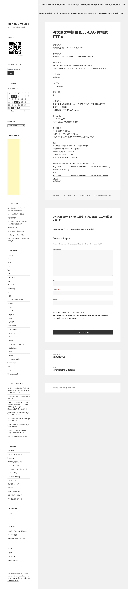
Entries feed (11, 556)
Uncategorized (12, 374)
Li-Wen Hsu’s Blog (13, 477)
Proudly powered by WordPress (64, 388)
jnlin (9, 413)
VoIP (10, 318)
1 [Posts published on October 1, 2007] (12, 96)
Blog (9, 259)
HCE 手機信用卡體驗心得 (15, 231)
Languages (11, 277)
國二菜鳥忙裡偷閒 (13, 484)
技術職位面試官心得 (20, 436)
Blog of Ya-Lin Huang (14, 454)
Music (11, 355)
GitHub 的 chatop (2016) (15, 235)
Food (9, 263)
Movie (11, 352)
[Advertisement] (13, 167)
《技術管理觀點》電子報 (15, 214)
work (13, 574)
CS (10, 296)
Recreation (11, 333)
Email (56, 290)
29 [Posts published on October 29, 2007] (12, 108)
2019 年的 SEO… (13, 227)
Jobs (8, 266)
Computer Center (16, 300)
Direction (10, 458)
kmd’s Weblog (12, 473)
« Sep (12, 111)
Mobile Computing (14, 285)
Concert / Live (15, 359)
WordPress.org (12, 564)
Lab (8, 274)
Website (56, 299)
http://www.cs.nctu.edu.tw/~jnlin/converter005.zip (73, 56)
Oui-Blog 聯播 (12, 535)
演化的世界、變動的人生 (15, 495)
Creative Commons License (17, 531)
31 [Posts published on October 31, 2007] (19, 108)
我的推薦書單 (11, 218)
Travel (9, 370)
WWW (11, 322)
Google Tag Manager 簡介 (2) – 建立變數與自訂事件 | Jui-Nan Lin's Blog (18, 404)
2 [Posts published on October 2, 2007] (15, 96)
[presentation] (67, 323)
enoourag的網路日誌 (14, 462)
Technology (11, 363)
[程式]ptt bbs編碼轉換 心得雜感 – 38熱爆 (77, 229)
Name (56, 280)
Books (11, 341)
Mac (8, 281)
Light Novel (13, 348)
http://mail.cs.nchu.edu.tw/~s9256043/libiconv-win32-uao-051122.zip (81, 166)
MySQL (11, 315)
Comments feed (13, 560)
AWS (10, 307)
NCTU (9, 292)
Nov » (26, 111)
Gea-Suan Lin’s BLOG (14, 465)
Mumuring (11, 289)
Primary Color (12, 480)
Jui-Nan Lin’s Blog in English (17, 469)
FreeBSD (12, 311)
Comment (57, 249)
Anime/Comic (13, 337)
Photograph (11, 326)
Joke (9, 270)
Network (10, 303)
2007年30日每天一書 (17, 344)
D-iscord (10, 513)
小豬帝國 (10, 488)
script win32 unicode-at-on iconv (100, 195)
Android (10, 255)
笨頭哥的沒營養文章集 (14, 499)
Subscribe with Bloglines (16, 538)
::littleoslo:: (11, 451)
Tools (9, 367)
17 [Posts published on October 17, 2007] (19, 102)
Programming (12, 329)
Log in (9, 553)
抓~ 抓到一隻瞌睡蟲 (14, 491)
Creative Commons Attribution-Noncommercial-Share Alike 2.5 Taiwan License (18, 578)
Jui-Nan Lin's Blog (18, 24)
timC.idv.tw (11, 517)
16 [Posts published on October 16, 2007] (15, 102)
